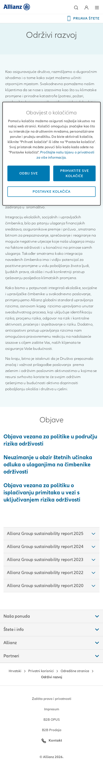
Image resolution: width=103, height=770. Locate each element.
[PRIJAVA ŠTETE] (83, 18)
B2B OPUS (51, 719)
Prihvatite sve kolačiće (74, 173)
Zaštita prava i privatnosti (51, 699)
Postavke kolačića (51, 191)
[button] (76, 7)
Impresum (51, 709)
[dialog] (51, 153)
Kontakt (55, 740)
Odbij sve (28, 173)
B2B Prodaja (51, 730)
